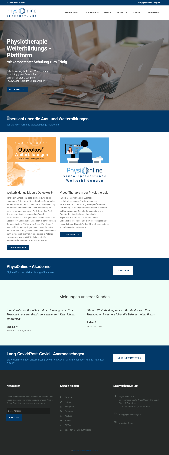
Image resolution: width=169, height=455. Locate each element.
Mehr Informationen (129, 358)
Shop (106, 12)
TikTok (65, 425)
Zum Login (123, 271)
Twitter (65, 402)
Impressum (153, 12)
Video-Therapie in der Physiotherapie (84, 192)
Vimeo (65, 420)
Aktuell (121, 12)
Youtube (66, 416)
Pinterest (66, 411)
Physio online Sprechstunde (85, 450)
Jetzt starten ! (17, 89)
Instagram (67, 406)
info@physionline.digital (149, 3)
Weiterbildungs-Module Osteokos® (30, 192)
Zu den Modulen (17, 247)
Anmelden (14, 417)
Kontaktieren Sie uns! (16, 2)
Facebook (67, 397)
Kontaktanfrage (126, 423)
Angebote (91, 12)
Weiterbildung (71, 12)
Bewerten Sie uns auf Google (75, 430)
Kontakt (137, 12)
